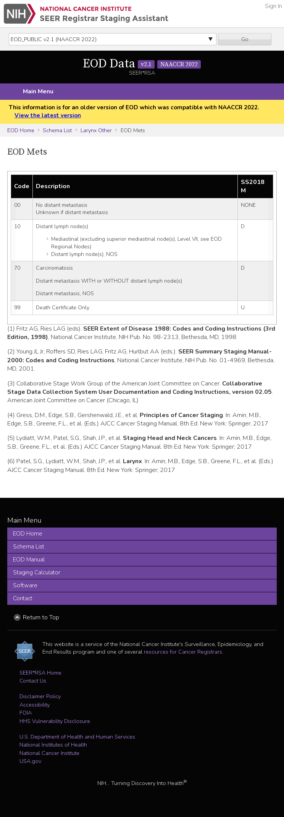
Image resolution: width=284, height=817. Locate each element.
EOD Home (20, 130)
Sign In (273, 6)
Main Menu (38, 91)
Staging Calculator (36, 572)
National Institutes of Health (53, 744)
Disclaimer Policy (40, 696)
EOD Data (142, 64)
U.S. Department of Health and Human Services (77, 736)
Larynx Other (96, 130)
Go (244, 39)
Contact (22, 598)
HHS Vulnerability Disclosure (54, 721)
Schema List (57, 130)
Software (25, 585)
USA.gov (30, 761)
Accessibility (34, 704)
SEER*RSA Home (40, 672)
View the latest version (48, 115)
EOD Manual (29, 559)
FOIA (25, 712)
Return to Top (41, 617)
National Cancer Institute (49, 753)
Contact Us (32, 680)
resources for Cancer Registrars (183, 652)
